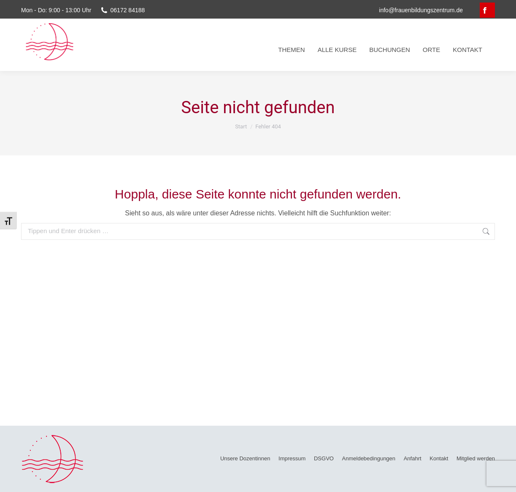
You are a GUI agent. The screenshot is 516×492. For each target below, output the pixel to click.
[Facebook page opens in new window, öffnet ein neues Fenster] (487, 10)
